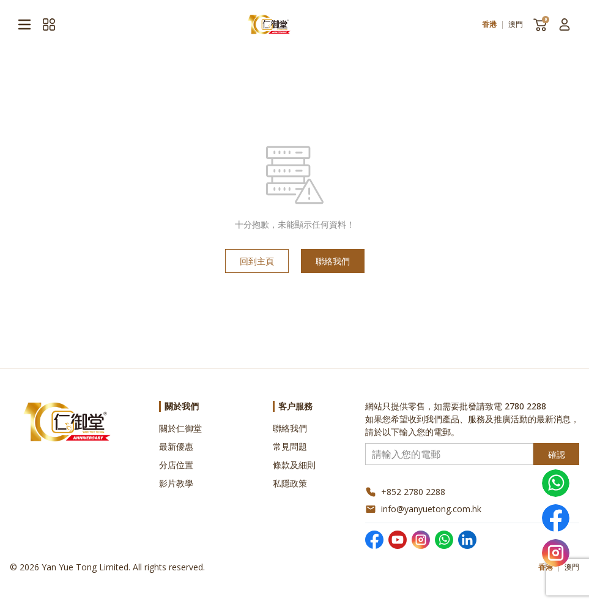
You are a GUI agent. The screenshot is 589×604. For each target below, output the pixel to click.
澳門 (515, 24)
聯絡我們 (333, 261)
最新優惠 (176, 446)
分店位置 (176, 465)
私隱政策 (290, 483)
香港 (489, 24)
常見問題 (290, 446)
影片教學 (176, 483)
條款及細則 (294, 465)
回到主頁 (257, 261)
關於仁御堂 (180, 428)
